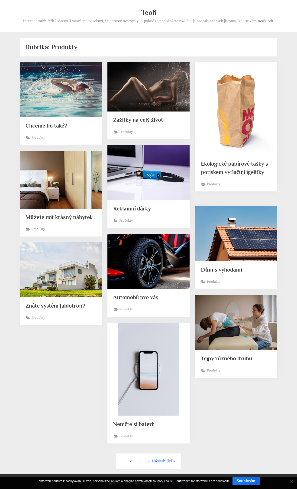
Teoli (148, 12)
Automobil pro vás (136, 297)
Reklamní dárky (132, 209)
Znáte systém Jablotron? (57, 306)
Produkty (38, 138)
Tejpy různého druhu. (228, 358)
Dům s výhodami (222, 270)
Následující (162, 461)
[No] (291, 481)
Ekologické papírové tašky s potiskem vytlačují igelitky (234, 172)
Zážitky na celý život (139, 120)
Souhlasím (246, 481)
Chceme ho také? (47, 126)
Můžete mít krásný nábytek (61, 217)
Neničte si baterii (135, 424)
